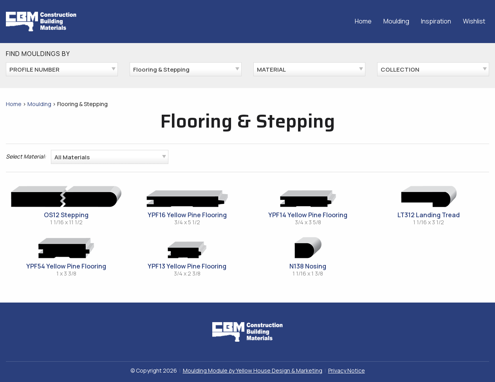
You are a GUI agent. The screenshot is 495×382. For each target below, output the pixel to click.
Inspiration (436, 21)
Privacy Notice (346, 370)
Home (363, 21)
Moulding (396, 21)
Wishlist (474, 21)
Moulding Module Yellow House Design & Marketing (252, 370)
